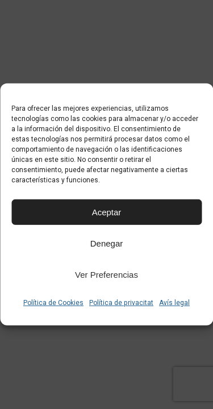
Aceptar (107, 211)
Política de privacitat (121, 303)
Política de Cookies (53, 303)
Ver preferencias (106, 274)
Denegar (106, 243)
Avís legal (174, 303)
